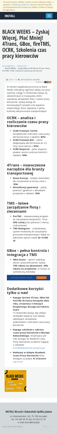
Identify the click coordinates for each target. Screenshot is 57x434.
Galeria (36, 79)
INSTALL (10, 15)
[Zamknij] (53, 2)
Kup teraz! (18, 361)
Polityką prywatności (21, 4)
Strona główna (8, 66)
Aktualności (22, 66)
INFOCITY (49, 426)
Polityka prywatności (12, 426)
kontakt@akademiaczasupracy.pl (29, 347)
